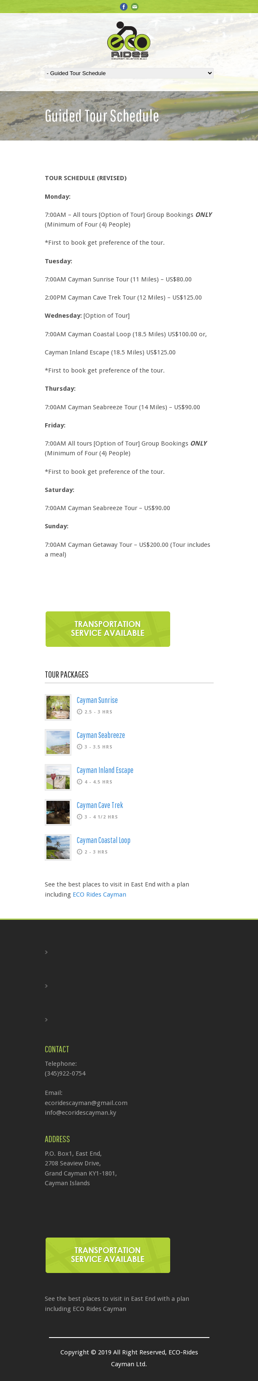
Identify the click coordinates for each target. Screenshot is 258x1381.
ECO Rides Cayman (99, 894)
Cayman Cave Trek (100, 805)
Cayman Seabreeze (101, 735)
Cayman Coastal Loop (103, 840)
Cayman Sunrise (97, 700)
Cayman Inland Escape (105, 770)
